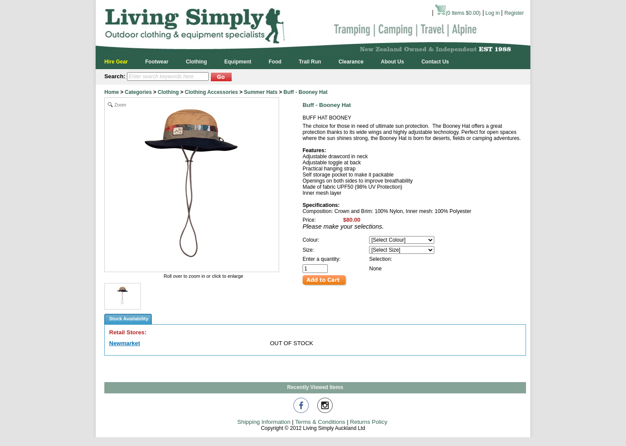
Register (514, 13)
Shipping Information (263, 422)
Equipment (237, 62)
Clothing (196, 62)
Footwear (156, 62)
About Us (392, 62)
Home (111, 92)
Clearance (351, 62)
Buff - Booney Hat (305, 92)
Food (275, 62)
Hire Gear (116, 62)
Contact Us (435, 62)
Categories (138, 92)
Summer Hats (260, 92)
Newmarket (124, 343)
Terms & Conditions (320, 422)
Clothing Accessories (211, 92)
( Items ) (458, 13)
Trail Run (310, 62)
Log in (493, 13)
